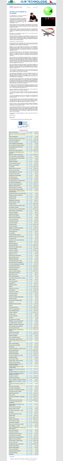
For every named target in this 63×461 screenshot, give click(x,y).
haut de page (12, 456)
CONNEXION (45, 4)
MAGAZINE (15, 4)
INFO (8, 4)
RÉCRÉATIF (37, 4)
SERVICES (22, 4)
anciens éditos (35, 7)
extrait (27, 132)
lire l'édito (30, 132)
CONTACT (30, 4)
